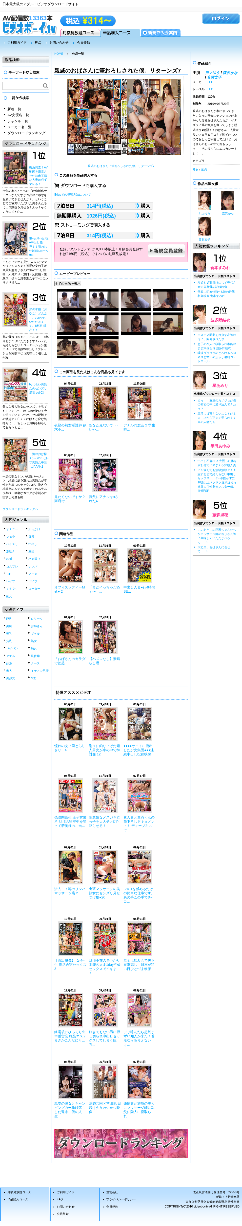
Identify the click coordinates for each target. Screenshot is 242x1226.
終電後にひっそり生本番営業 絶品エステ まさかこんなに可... (70, 1036)
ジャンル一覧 (17, 121)
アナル (10, 656)
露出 (31, 551)
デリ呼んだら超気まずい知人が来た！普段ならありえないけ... (139, 1038)
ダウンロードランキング (26, 133)
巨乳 (9, 619)
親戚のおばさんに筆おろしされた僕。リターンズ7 (121, 166)
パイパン (12, 648)
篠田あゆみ (220, 446)
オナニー (12, 529)
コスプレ (12, 566)
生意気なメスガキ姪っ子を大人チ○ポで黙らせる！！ (104, 821)
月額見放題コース (80, 33)
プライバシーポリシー (121, 1199)
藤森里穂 (220, 515)
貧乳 (9, 641)
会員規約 (112, 1206)
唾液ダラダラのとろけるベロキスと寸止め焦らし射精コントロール (217, 357)
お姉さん (37, 626)
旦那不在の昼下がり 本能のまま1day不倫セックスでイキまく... (105, 966)
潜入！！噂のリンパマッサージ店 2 (69, 891)
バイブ (32, 581)
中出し (32, 544)
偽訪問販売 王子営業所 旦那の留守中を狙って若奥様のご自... (70, 821)
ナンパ (32, 566)
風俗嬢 (35, 656)
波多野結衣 (220, 320)
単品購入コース (120, 33)
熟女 (34, 641)
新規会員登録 (166, 250)
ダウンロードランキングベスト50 (121, 1143)
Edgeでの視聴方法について (72, 194)
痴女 (34, 648)
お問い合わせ (59, 42)
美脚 (9, 626)
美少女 (10, 678)
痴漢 (31, 536)
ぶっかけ (34, 529)
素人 (9, 671)
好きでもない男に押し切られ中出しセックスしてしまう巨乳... (104, 1038)
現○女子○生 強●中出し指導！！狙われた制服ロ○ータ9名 (39, 247)
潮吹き (10, 551)
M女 (33, 678)
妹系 (9, 663)
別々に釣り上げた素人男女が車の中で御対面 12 (104, 750)
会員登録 (161, 33)
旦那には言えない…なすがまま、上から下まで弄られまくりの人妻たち (217, 418)
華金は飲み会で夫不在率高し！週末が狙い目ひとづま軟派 (139, 964)
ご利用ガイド (17, 42)
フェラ (10, 536)
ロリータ (37, 619)
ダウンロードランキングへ (20, 509)
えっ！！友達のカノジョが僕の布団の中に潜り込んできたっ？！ (217, 405)
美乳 (9, 633)
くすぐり (12, 588)
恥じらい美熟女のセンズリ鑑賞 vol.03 (38, 389)
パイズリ (12, 544)
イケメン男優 (40, 671)
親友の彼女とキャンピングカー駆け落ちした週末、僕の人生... (69, 1109)
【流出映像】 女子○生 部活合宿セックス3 (70, 964)
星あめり (220, 386)
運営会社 (112, 1192)
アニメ (32, 574)
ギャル (35, 633)
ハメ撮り (34, 559)
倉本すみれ (220, 268)
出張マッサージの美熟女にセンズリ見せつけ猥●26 (104, 893)
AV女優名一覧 (18, 115)
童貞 (204, 169)
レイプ (10, 581)
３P (8, 574)
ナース (35, 663)
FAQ (38, 42)
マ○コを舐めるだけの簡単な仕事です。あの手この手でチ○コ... (139, 895)
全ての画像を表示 (68, 283)
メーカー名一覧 (19, 127)
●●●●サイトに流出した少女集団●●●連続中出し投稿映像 (138, 750)
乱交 (9, 596)
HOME (58, 53)
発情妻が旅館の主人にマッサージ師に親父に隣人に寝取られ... (139, 1109)
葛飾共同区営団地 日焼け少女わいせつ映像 (105, 1107)
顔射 (9, 559)
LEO (210, 82)
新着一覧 (14, 109)
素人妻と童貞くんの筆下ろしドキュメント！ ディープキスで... (139, 823)
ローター (34, 588)
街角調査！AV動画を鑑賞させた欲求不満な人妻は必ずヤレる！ (38, 176)
